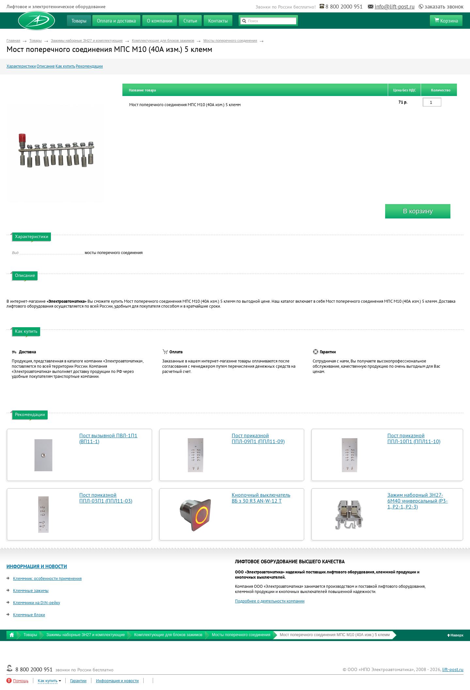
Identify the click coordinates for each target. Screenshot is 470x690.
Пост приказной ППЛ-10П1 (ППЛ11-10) (413, 438)
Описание (46, 66)
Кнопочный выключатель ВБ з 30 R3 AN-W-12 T (261, 497)
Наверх (455, 635)
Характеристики (21, 66)
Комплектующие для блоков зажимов (163, 40)
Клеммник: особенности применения (47, 578)
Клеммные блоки (29, 615)
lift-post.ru (452, 669)
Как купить (65, 66)
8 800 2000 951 (344, 6)
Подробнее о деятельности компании (270, 601)
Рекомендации (89, 66)
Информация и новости (117, 680)
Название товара (142, 90)
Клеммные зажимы (31, 590)
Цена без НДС (404, 90)
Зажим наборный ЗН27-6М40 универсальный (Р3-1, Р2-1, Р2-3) (417, 500)
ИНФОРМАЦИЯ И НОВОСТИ (37, 566)
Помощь (20, 680)
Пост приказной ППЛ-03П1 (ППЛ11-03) (105, 497)
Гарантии (78, 680)
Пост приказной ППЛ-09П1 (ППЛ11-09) (258, 438)
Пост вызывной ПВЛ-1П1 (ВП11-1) (108, 438)
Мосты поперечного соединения (230, 40)
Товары (35, 40)
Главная (13, 40)
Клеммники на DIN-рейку (36, 602)
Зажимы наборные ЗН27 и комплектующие (87, 40)
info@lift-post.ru (395, 6)
